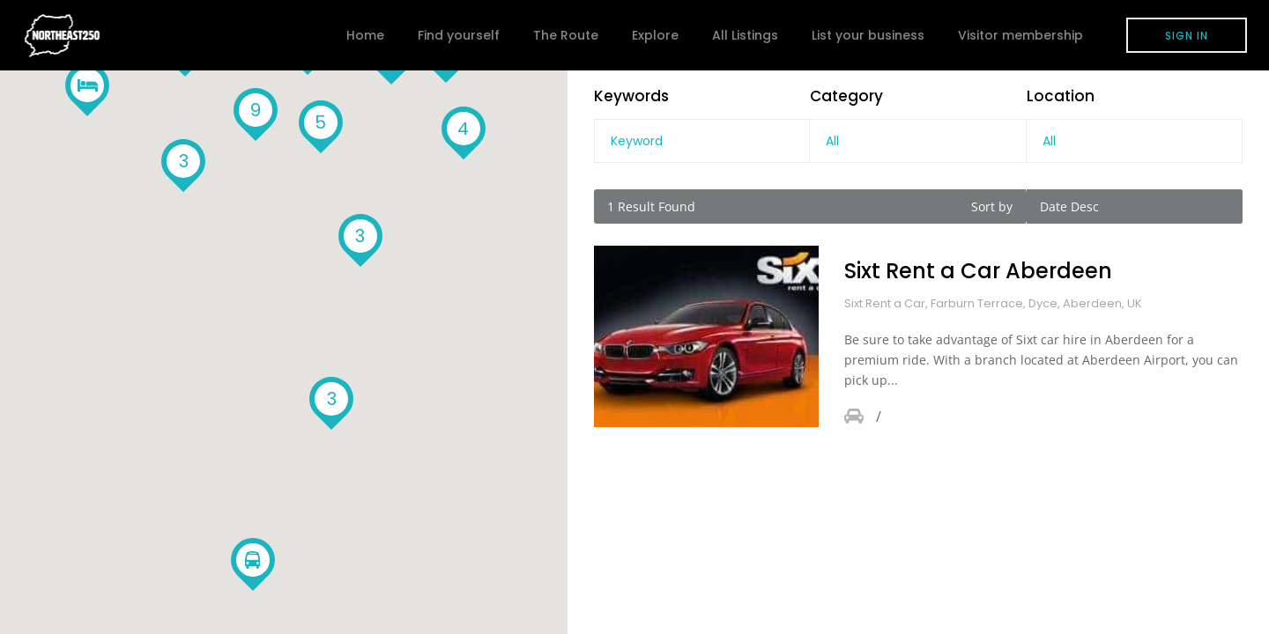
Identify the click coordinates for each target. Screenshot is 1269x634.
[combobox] (917, 141)
